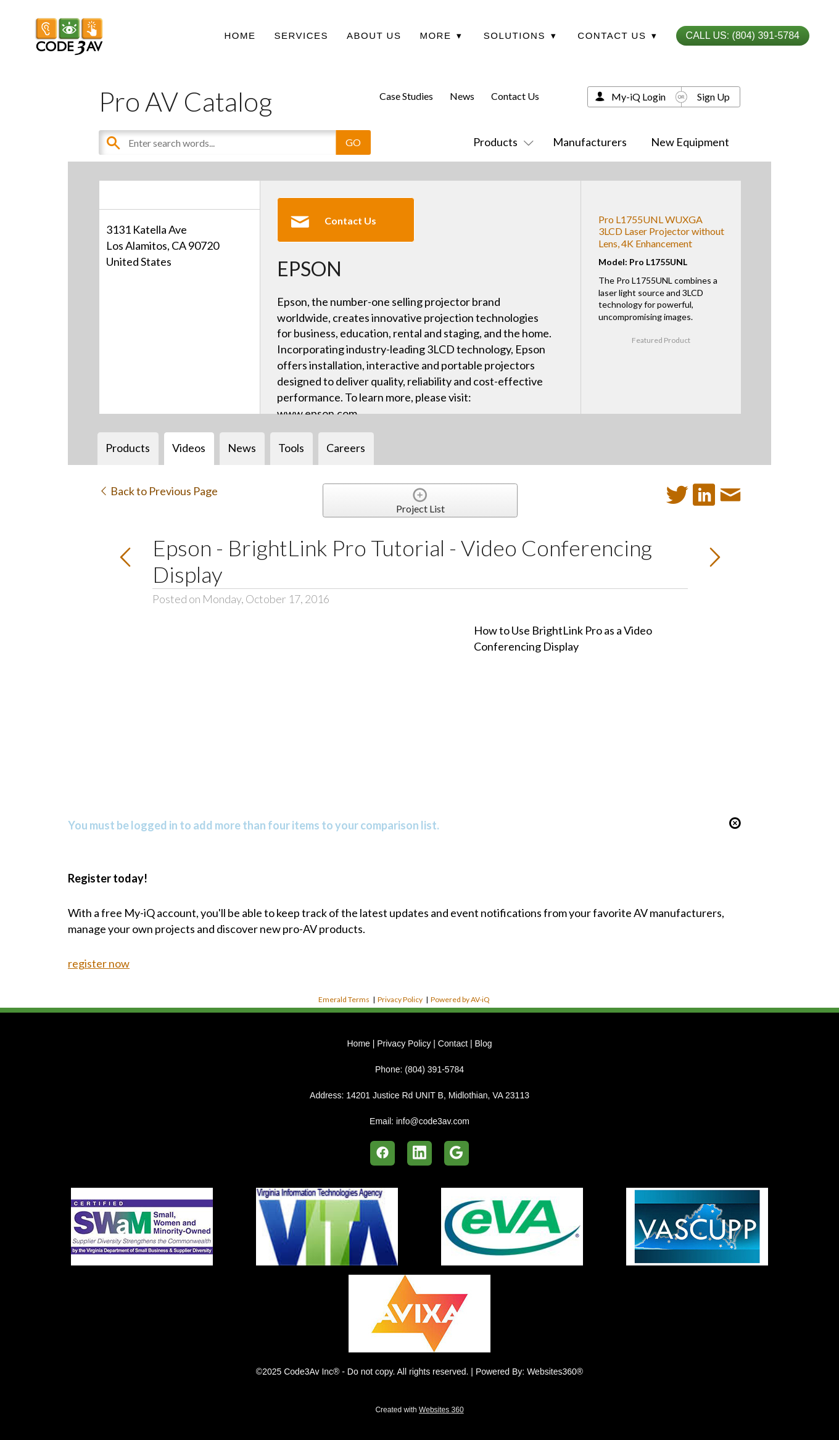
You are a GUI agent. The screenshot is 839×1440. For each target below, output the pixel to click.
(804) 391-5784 (434, 1069)
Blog (483, 1043)
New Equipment (690, 142)
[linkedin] (419, 1153)
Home (239, 35)
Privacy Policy (400, 999)
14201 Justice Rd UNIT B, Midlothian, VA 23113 (437, 1095)
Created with (419, 1409)
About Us (374, 35)
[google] (456, 1153)
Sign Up (713, 96)
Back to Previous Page (158, 491)
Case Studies (406, 96)
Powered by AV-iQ (460, 999)
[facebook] (382, 1153)
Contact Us (515, 96)
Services (301, 35)
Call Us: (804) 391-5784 (743, 35)
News (462, 96)
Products (501, 142)
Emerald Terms (344, 999)
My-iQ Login (638, 96)
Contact (453, 1043)
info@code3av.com (432, 1121)
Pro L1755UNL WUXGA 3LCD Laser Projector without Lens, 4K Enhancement (661, 231)
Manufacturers (590, 142)
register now (99, 963)
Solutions (520, 35)
